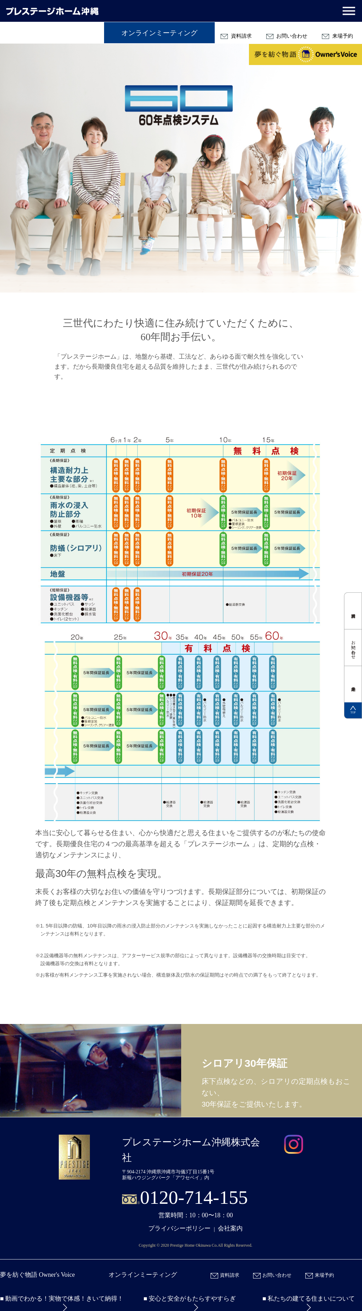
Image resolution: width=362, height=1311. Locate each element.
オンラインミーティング (159, 33)
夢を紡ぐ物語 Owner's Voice (37, 1274)
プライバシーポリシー (179, 1228)
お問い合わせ (287, 36)
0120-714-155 (194, 1197)
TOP (353, 710)
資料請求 (236, 36)
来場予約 (337, 36)
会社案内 (230, 1228)
